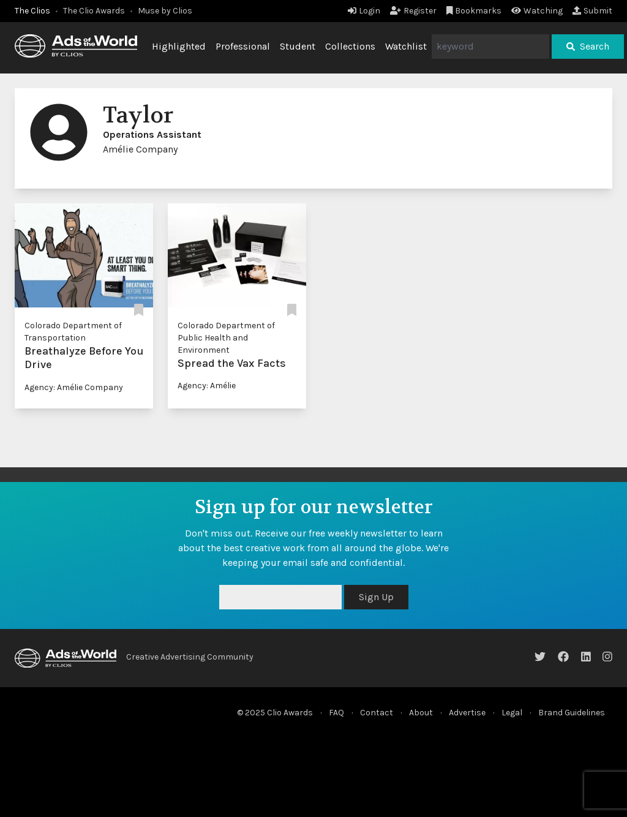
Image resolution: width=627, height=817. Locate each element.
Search (587, 46)
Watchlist (406, 46)
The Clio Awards (94, 11)
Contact (376, 712)
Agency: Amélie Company (73, 387)
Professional (243, 46)
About (421, 712)
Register (413, 11)
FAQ (336, 712)
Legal (511, 712)
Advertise (467, 712)
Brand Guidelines (571, 712)
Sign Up (376, 597)
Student (297, 46)
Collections (350, 46)
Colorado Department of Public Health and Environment (226, 337)
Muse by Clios (165, 11)
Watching (537, 11)
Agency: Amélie (207, 385)
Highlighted (179, 46)
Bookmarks (474, 11)
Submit (592, 11)
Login (364, 11)
